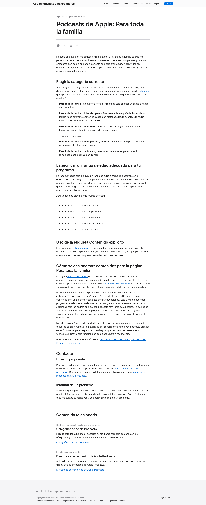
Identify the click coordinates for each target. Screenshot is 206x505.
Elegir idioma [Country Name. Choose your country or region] (165, 498)
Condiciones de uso (84, 501)
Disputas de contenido (116, 501)
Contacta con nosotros (45, 501)
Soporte (157, 4)
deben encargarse (82, 248)
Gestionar (115, 4)
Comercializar (137, 4)
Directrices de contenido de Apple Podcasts (80, 469)
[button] (58, 45)
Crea (106, 4)
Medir (148, 4)
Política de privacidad (65, 501)
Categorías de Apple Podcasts (72, 442)
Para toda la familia (77, 276)
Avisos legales (99, 501)
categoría (144, 91)
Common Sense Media (117, 283)
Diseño (125, 4)
